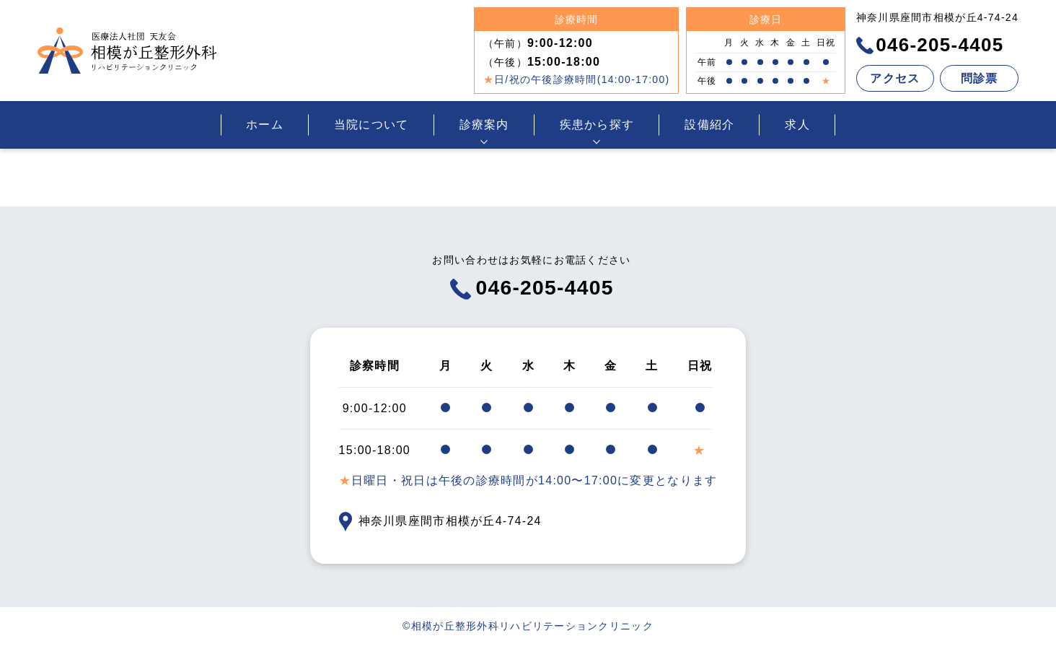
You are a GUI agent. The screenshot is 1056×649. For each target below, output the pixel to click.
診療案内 (484, 124)
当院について (371, 124)
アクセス (895, 78)
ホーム (264, 124)
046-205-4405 (930, 45)
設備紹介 (709, 124)
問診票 (979, 78)
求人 (797, 124)
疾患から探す (597, 124)
